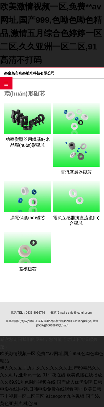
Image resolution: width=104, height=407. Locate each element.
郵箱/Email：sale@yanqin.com (71, 312)
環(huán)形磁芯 (24, 93)
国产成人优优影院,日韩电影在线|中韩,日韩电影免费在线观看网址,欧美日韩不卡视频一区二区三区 (51, 389)
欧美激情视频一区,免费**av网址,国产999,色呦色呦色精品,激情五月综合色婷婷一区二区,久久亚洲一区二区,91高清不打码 (51, 33)
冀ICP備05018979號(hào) (52, 325)
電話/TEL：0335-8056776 (28, 312)
